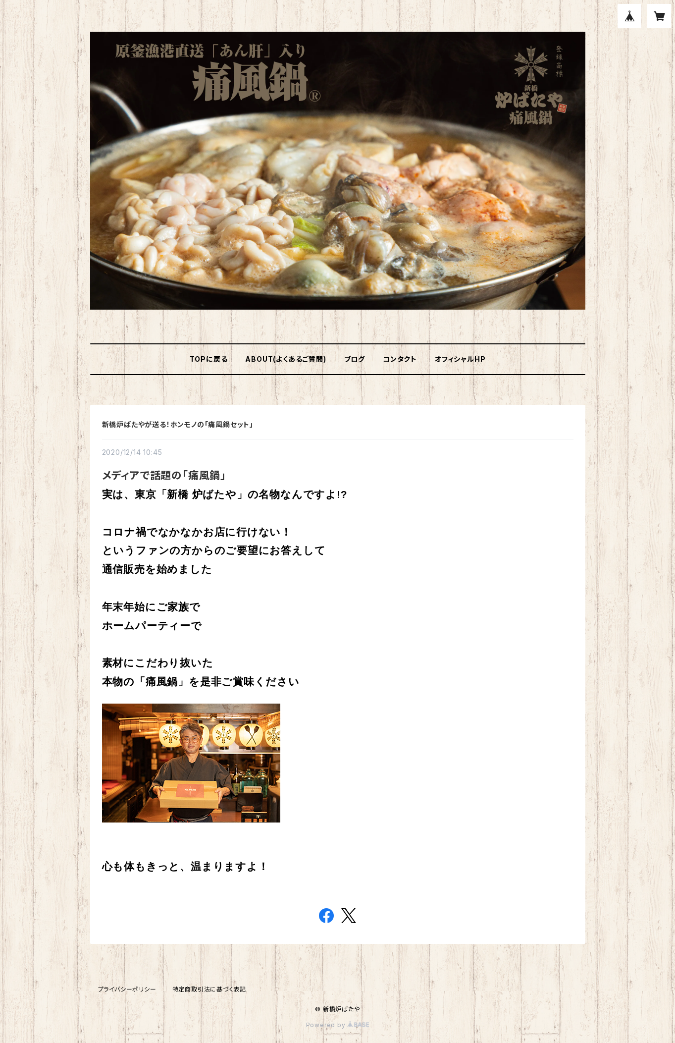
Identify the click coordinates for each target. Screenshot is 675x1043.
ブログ (354, 359)
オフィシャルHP (460, 359)
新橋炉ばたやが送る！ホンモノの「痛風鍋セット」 (178, 424)
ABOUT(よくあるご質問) (285, 359)
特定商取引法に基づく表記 (209, 989)
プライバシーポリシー (127, 989)
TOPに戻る (209, 359)
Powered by (337, 1025)
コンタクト (400, 359)
